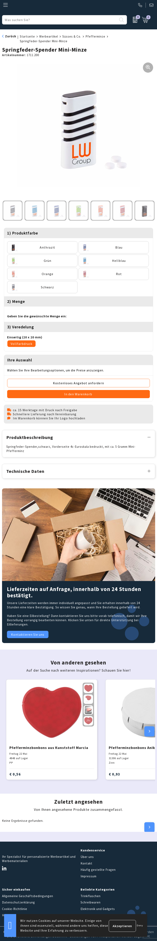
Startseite (27, 36)
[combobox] (60, 19)
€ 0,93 (114, 773)
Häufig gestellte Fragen (98, 869)
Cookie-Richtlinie (14, 908)
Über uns (87, 856)
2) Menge (16, 301)
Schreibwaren (91, 902)
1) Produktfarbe (22, 233)
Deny (140, 925)
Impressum (88, 875)
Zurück (10, 36)
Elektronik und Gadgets (98, 908)
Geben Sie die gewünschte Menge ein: (37, 316)
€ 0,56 (15, 773)
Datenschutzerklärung (18, 902)
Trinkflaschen (91, 895)
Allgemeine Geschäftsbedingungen (27, 895)
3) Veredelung (20, 326)
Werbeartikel (48, 36)
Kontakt (86, 862)
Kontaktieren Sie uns (27, 634)
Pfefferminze (95, 36)
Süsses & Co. (71, 36)
